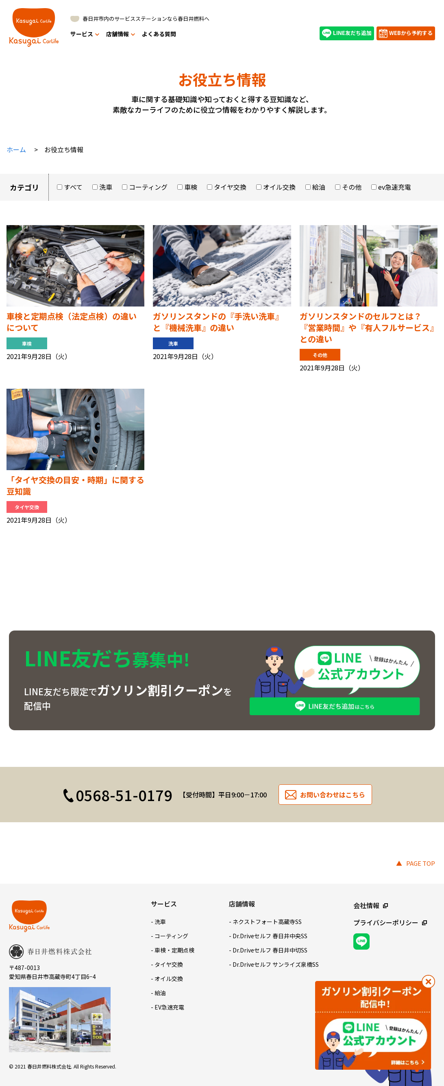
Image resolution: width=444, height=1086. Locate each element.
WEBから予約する (406, 33)
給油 (318, 187)
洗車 (105, 187)
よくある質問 (159, 34)
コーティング (148, 187)
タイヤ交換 (230, 187)
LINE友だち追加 (347, 33)
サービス (84, 34)
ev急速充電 (394, 187)
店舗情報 (120, 34)
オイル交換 (279, 187)
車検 (190, 187)
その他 (351, 187)
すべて (73, 187)
